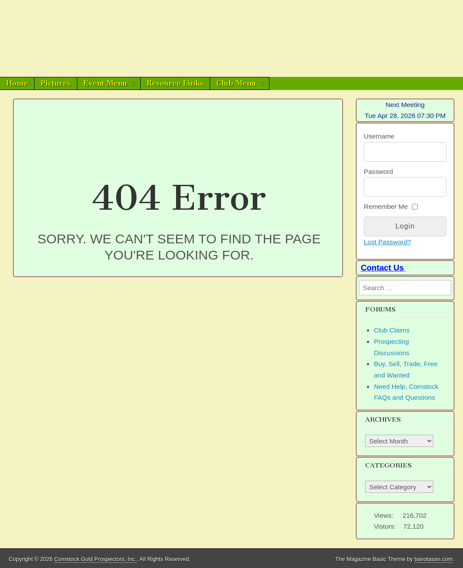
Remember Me (386, 206)
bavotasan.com (434, 559)
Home (17, 83)
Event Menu (105, 83)
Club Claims (392, 330)
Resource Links (175, 83)
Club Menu (236, 83)
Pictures (56, 83)
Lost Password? (387, 242)
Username (379, 136)
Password (378, 171)
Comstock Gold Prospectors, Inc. (95, 559)
